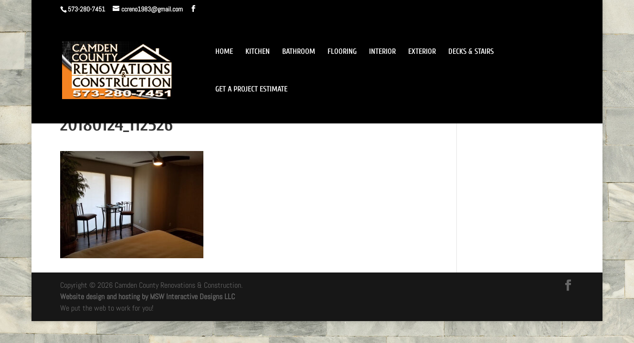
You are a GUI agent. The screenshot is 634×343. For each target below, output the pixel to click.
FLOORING (342, 52)
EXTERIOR (422, 52)
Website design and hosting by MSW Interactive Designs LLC (147, 297)
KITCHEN (257, 52)
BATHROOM (298, 52)
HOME (224, 52)
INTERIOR (382, 52)
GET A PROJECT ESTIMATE (251, 89)
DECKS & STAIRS (471, 52)
